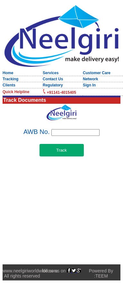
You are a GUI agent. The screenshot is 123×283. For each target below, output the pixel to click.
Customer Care (96, 73)
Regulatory (53, 85)
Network (90, 79)
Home (8, 73)
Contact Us (53, 79)
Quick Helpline (16, 92)
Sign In (89, 85)
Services (50, 73)
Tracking (10, 79)
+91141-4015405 (61, 92)
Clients (9, 85)
